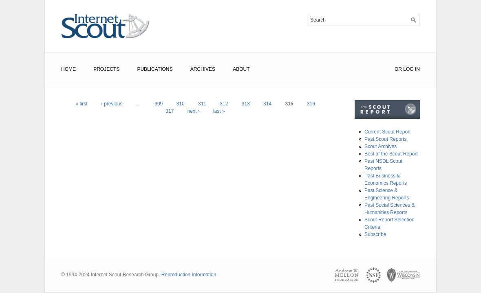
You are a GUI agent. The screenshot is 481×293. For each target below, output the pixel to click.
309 (158, 104)
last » (219, 111)
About (241, 69)
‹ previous (112, 104)
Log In (411, 69)
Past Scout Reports (385, 139)
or (398, 69)
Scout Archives (380, 146)
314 (267, 104)
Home (68, 69)
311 (202, 104)
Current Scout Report (387, 132)
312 (224, 104)
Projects (106, 69)
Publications (154, 69)
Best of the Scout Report (391, 154)
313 (246, 104)
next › (194, 111)
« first (81, 104)
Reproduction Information (188, 275)
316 (311, 104)
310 (181, 104)
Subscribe (375, 234)
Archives (202, 69)
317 (169, 111)
